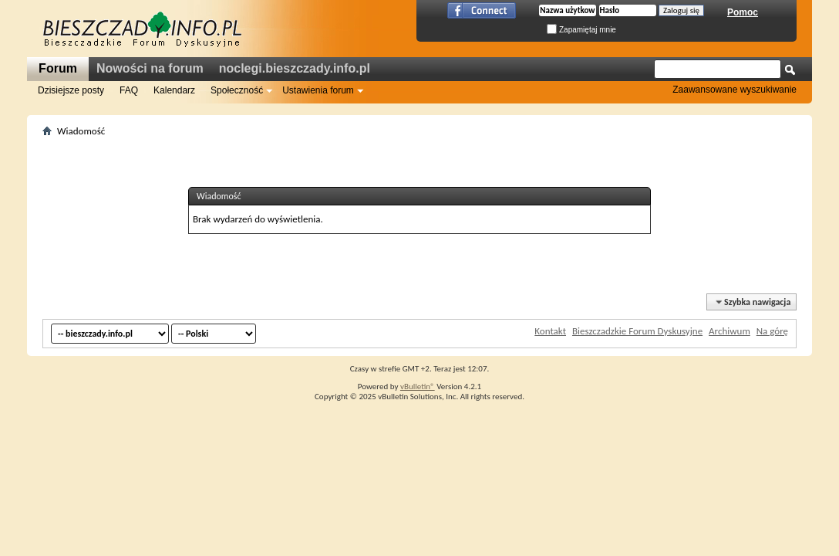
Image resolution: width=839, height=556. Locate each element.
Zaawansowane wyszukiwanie (734, 89)
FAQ (129, 90)
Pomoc (742, 12)
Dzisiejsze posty (71, 90)
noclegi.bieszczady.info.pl (294, 68)
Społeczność (237, 90)
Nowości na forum (150, 68)
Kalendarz (174, 90)
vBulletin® (417, 386)
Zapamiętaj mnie (581, 29)
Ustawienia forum (318, 90)
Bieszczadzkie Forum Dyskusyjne (637, 331)
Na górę (772, 331)
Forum (58, 68)
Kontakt (550, 331)
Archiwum (729, 331)
